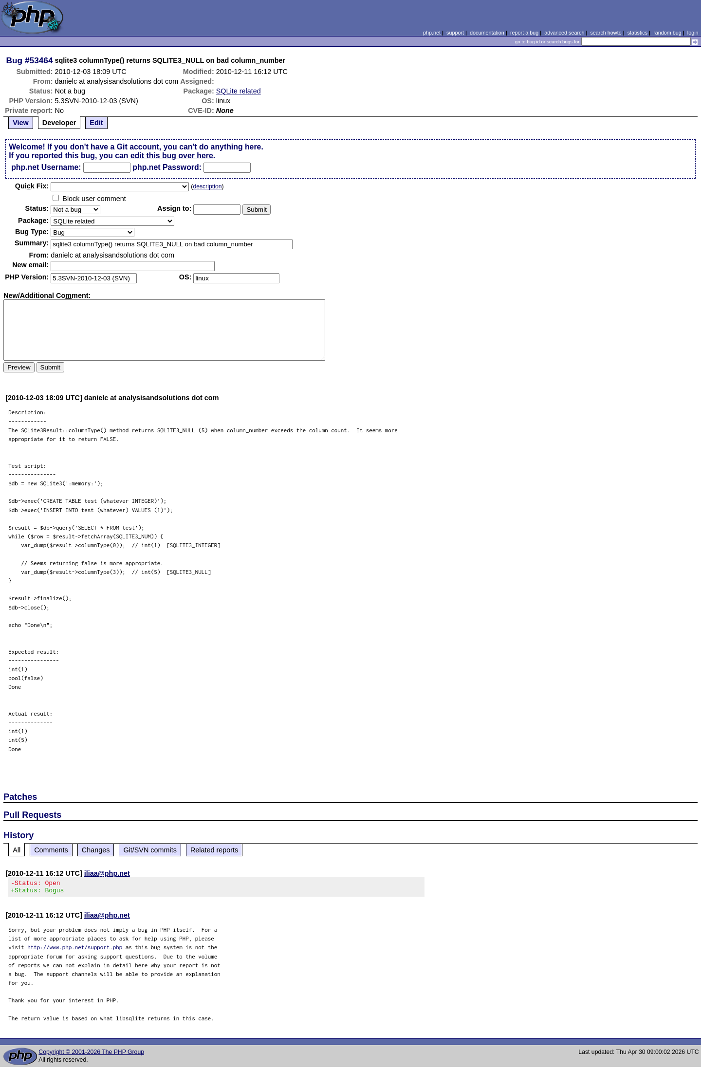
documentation (487, 33)
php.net (432, 33)
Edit (96, 123)
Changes (96, 850)
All (16, 850)
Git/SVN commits (150, 850)
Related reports (214, 850)
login (693, 33)
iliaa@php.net (107, 873)
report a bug (524, 33)
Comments (51, 850)
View (21, 123)
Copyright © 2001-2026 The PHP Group (91, 1055)
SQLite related (238, 91)
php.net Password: (167, 167)
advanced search (564, 33)
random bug (667, 33)
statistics (637, 33)
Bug (14, 60)
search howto (605, 33)
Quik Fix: (32, 186)
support (455, 33)
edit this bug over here (171, 155)
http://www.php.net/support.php (74, 950)
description (207, 186)
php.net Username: (46, 167)
